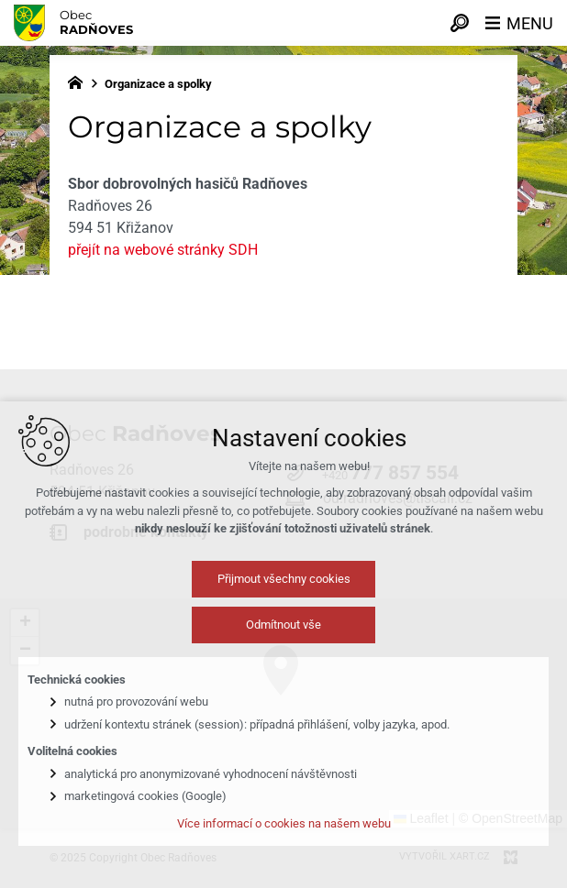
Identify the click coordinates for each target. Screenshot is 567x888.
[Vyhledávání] (459, 23)
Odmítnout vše (283, 636)
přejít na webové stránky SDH (163, 249)
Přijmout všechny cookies (283, 590)
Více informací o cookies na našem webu (284, 835)
